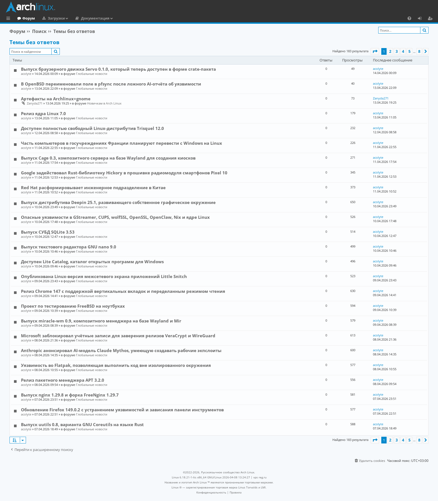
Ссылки (9, 19)
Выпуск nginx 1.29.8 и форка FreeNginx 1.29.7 (70, 395)
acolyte (26, 74)
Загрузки (79, 18)
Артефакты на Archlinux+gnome (56, 98)
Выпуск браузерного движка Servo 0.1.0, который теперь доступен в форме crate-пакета (118, 69)
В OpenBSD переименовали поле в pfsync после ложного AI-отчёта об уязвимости (111, 84)
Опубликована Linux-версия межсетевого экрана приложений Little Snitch (104, 276)
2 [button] (390, 51)
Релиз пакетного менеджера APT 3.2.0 (62, 380)
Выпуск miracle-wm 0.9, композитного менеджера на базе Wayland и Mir (101, 321)
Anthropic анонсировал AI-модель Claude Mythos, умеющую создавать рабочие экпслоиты (121, 350)
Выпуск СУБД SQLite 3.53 (48, 232)
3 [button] (397, 51)
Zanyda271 (34, 103)
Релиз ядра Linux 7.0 (43, 113)
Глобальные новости (91, 74)
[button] (375, 51)
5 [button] (409, 51)
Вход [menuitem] (421, 19)
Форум (51, 18)
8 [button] (419, 51)
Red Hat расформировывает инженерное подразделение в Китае (93, 187)
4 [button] (403, 51)
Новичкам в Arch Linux (104, 103)
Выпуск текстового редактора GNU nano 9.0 (68, 247)
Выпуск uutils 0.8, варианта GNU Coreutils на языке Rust (82, 424)
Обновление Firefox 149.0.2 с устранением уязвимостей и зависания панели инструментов (122, 409)
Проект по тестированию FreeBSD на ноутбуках (73, 306)
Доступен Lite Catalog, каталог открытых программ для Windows (92, 261)
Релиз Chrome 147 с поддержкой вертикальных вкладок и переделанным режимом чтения (123, 291)
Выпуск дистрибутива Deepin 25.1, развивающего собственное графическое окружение (118, 202)
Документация (118, 18)
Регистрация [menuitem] (431, 19)
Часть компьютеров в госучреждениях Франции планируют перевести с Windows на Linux (121, 143)
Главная (25, 18)
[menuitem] (409, 18)
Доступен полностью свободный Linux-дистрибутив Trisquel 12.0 (92, 128)
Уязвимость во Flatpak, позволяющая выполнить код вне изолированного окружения (116, 365)
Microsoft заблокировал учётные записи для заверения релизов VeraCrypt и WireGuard (118, 335)
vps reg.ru (259, 477)
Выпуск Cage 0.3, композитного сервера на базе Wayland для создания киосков (108, 158)
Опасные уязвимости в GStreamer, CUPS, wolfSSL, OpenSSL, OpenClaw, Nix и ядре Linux (115, 217)
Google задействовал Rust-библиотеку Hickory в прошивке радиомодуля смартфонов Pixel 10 (124, 172)
